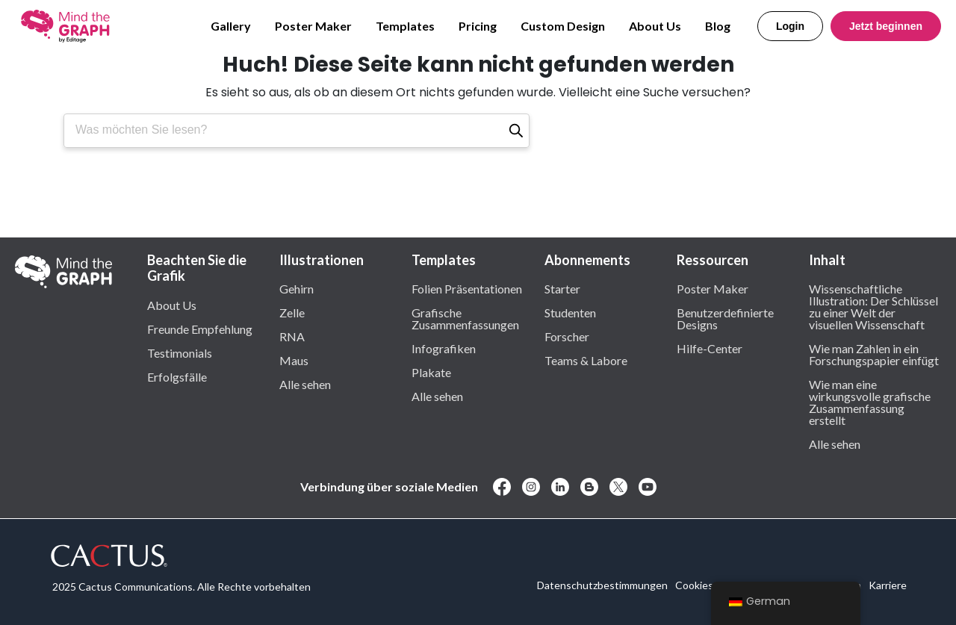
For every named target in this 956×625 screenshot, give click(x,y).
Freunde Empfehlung (199, 328)
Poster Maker (313, 26)
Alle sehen (305, 384)
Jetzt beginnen (885, 26)
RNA (292, 336)
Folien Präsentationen (467, 288)
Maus (293, 360)
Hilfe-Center (709, 348)
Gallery (231, 26)
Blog (717, 26)
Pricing (478, 26)
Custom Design (563, 26)
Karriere (888, 585)
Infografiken (444, 348)
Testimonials (179, 352)
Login (790, 26)
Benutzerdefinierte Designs (725, 318)
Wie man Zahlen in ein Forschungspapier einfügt (874, 354)
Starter (562, 288)
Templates (405, 26)
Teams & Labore (585, 360)
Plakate (431, 372)
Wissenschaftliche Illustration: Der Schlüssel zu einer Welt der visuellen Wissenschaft (873, 306)
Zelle (292, 312)
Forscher (566, 336)
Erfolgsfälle (177, 376)
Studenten (570, 312)
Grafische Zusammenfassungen (465, 318)
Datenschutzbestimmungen (602, 585)
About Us (655, 26)
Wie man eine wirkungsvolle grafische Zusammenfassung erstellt (870, 401)
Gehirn (296, 288)
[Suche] (516, 130)
